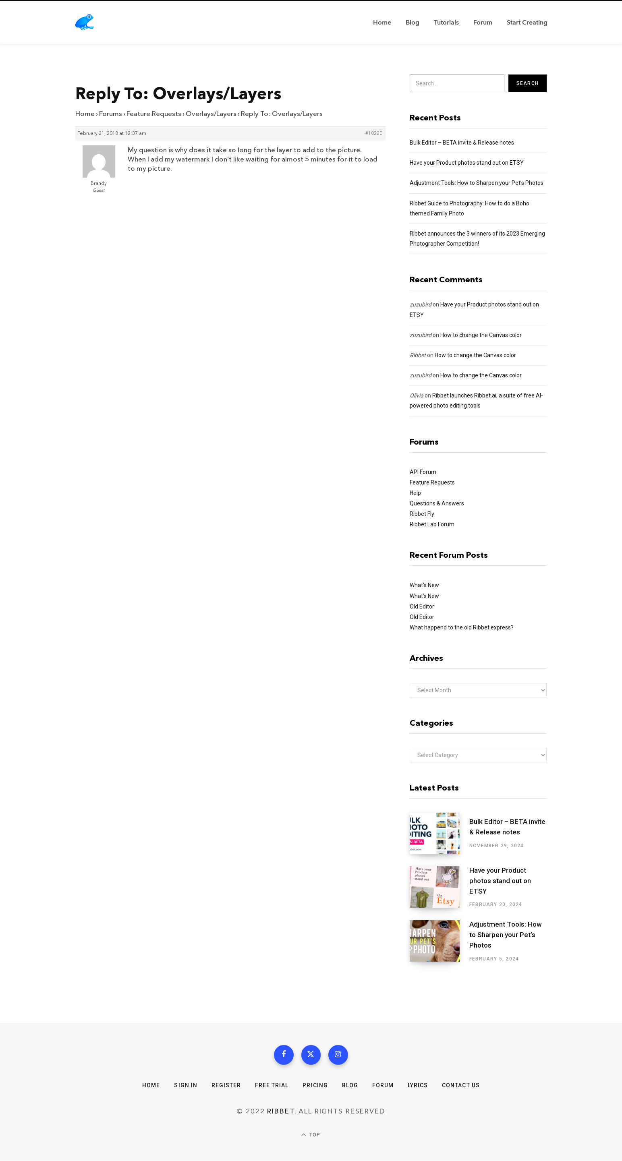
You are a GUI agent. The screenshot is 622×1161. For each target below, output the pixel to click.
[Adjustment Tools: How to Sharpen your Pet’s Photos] (439, 941)
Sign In (185, 1085)
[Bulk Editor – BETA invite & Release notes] (439, 833)
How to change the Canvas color (481, 335)
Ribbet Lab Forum (432, 524)
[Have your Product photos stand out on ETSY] (439, 887)
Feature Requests (153, 113)
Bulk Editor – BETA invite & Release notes (462, 142)
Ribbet (418, 355)
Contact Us (461, 1085)
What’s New (424, 585)
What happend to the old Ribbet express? (462, 627)
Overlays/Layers (211, 113)
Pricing (315, 1085)
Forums (110, 113)
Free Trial (272, 1085)
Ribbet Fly (422, 514)
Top (310, 1135)
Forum (383, 1085)
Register (226, 1085)
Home (85, 113)
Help (415, 493)
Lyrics (418, 1085)
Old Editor (422, 606)
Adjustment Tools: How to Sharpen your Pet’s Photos (476, 183)
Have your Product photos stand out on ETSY (467, 162)
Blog (350, 1085)
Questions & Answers (437, 503)
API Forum (423, 472)
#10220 (373, 133)
